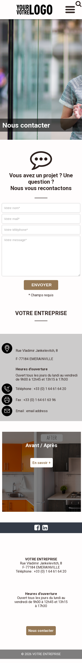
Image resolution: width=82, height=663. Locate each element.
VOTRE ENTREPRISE (34, 9)
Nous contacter (41, 631)
